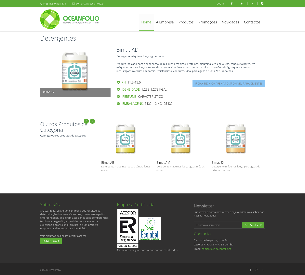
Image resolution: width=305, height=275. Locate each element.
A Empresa (165, 22)
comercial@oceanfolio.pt (216, 249)
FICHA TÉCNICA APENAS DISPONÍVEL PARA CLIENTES (228, 83)
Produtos (186, 22)
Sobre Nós (50, 204)
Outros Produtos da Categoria (64, 127)
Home (146, 22)
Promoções (207, 22)
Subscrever (253, 225)
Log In (220, 3)
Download (51, 241)
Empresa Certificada (135, 204)
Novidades (230, 22)
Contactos (252, 22)
